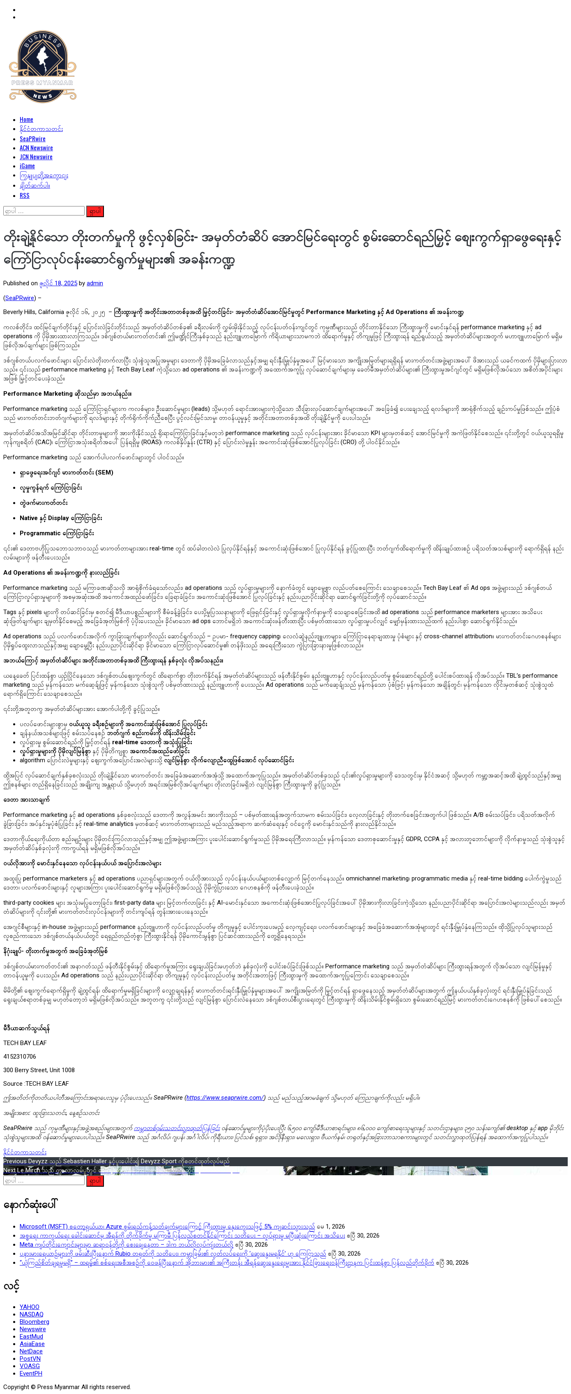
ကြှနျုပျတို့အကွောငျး (44, 174)
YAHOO (29, 1307)
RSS (25, 194)
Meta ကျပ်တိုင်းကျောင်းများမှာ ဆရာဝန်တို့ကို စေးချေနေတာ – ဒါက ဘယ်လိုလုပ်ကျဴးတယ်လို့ (126, 1244)
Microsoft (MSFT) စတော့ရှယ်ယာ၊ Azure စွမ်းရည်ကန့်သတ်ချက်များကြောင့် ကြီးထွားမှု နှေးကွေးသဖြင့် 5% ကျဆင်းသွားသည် (167, 1226)
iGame (27, 165)
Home (26, 119)
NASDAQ (32, 1314)
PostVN (30, 1358)
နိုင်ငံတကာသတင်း (41, 128)
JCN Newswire (36, 156)
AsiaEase (32, 1344)
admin (95, 283)
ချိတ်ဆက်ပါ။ (35, 184)
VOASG (30, 1366)
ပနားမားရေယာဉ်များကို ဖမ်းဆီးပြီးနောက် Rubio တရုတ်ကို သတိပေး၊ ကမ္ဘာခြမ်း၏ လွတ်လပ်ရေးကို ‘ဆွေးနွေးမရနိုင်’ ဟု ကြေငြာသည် (173, 1253)
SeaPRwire (33, 138)
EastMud (31, 1336)
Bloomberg (34, 1321)
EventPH (31, 1373)
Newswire (33, 1329)
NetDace (31, 1351)
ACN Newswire (36, 147)
